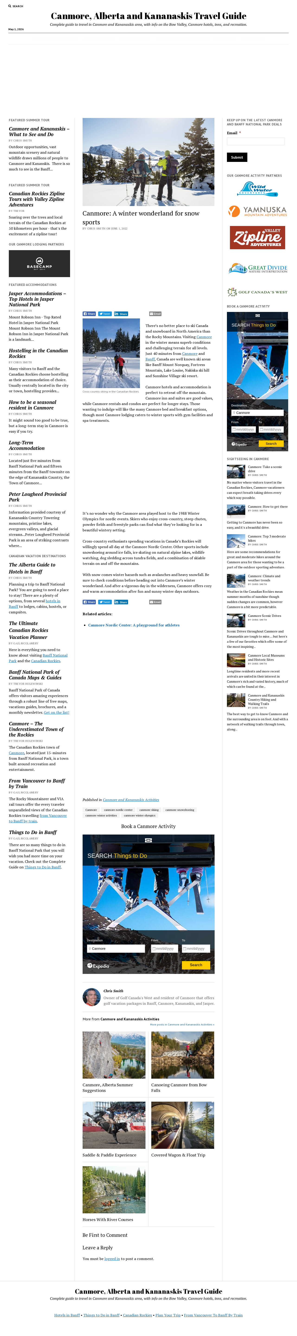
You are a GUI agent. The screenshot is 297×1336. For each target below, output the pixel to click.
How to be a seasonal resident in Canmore (32, 404)
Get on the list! (56, 712)
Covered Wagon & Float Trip (178, 1155)
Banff (150, 359)
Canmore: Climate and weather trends (264, 578)
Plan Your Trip (168, 1315)
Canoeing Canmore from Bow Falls (179, 1087)
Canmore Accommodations (53, 38)
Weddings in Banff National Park (181, 38)
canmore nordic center (118, 810)
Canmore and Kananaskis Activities (131, 799)
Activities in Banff (97, 38)
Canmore (16, 752)
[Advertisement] (148, 81)
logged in (112, 1258)
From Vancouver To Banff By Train (213, 1315)
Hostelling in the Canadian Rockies (38, 353)
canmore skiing (148, 810)
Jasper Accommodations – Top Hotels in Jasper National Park (37, 299)
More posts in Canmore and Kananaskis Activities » (182, 1024)
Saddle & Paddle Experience (109, 1155)
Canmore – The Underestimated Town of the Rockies (36, 729)
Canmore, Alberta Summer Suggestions (108, 1087)
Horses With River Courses (108, 1219)
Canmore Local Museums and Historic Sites (266, 657)
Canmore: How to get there (268, 506)
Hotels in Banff (253, 38)
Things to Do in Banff (32, 832)
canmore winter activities (101, 815)
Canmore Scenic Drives (264, 616)
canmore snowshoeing (179, 810)
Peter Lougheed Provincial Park (37, 496)
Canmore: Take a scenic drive (265, 469)
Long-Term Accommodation (27, 445)
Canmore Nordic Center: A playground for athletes (134, 625)
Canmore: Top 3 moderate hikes (267, 538)
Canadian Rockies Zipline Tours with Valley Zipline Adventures (37, 199)
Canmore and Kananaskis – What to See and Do (39, 131)
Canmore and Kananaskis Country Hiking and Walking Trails (266, 699)
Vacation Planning (133, 38)
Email (234, 133)
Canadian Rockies (28, 630)
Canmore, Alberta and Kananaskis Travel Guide (148, 16)
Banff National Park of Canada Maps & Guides (35, 674)
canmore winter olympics (139, 815)
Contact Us (223, 38)
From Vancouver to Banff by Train (37, 783)
